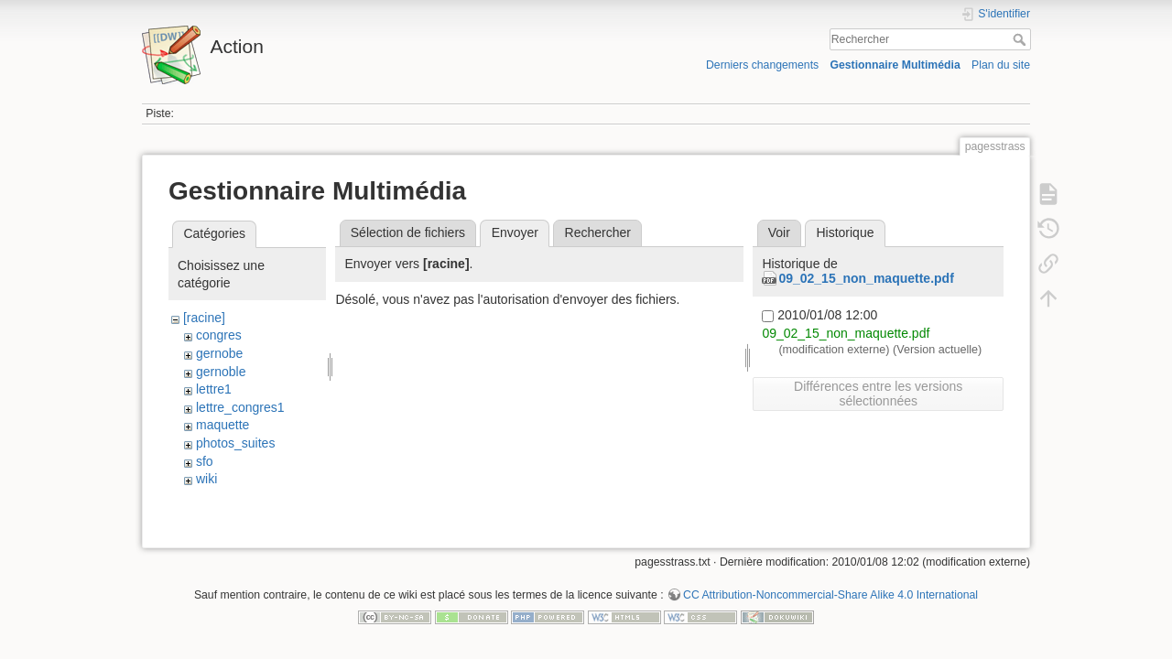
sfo (204, 461)
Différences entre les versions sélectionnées (878, 393)
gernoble (221, 371)
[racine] (204, 317)
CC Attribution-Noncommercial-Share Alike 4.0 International (830, 598)
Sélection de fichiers (408, 232)
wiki (206, 478)
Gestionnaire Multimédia (895, 65)
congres (219, 335)
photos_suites (235, 443)
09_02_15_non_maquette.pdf (865, 278)
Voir (779, 232)
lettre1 (214, 389)
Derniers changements (762, 65)
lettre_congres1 (240, 407)
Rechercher (1021, 39)
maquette (222, 424)
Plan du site (1000, 65)
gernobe (219, 353)
